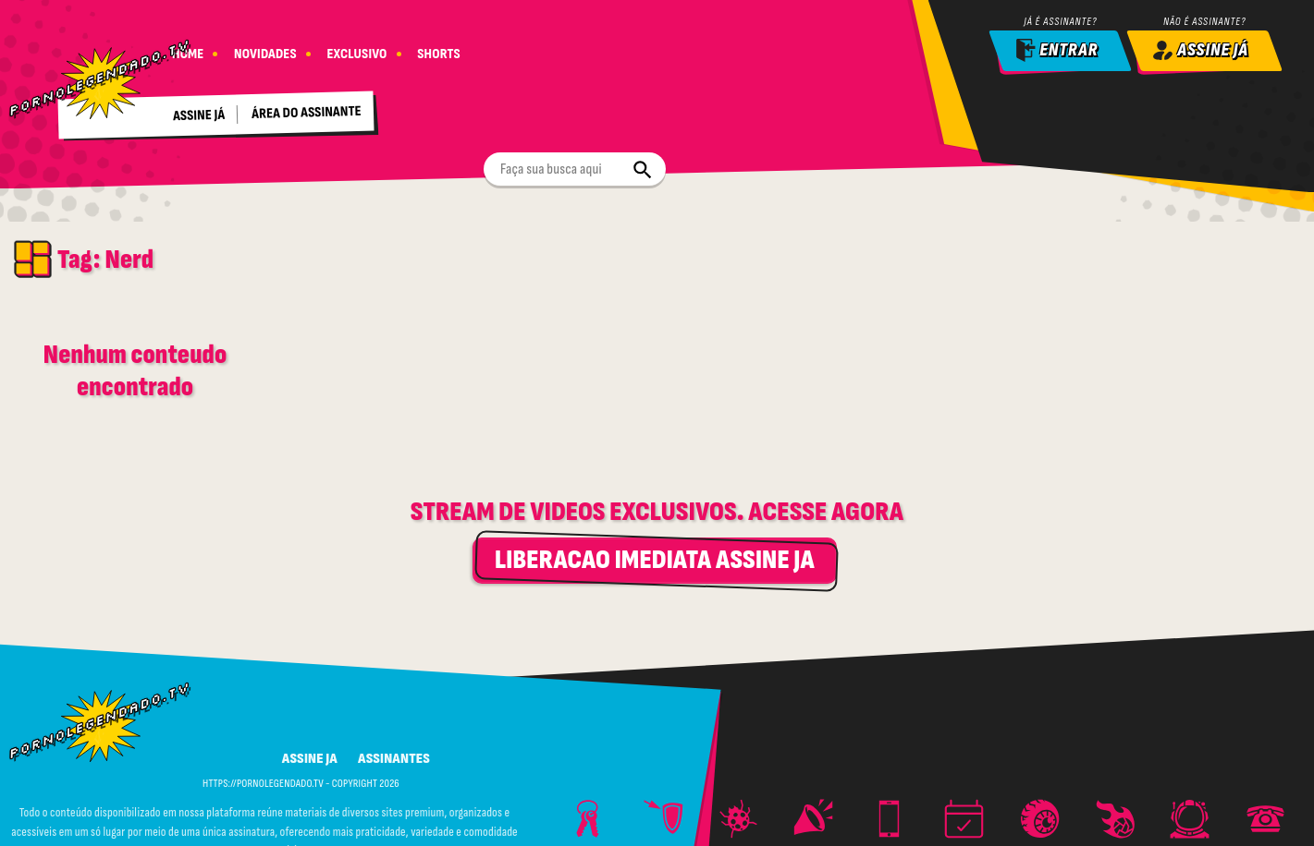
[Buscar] (725, 50)
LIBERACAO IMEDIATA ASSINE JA (655, 477)
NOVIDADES (267, 48)
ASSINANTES (394, 675)
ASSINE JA (310, 675)
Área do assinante (310, 107)
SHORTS (445, 48)
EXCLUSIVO (361, 48)
